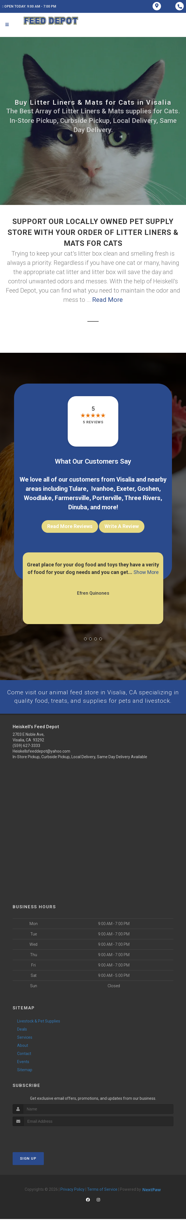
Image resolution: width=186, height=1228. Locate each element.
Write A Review (122, 526)
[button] (85, 639)
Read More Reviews (69, 526)
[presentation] (42, 1146)
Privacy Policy (72, 1198)
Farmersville (72, 497)
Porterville (107, 497)
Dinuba (77, 507)
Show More (146, 572)
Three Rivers (142, 497)
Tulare (78, 488)
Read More (107, 299)
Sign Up (28, 1168)
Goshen (148, 488)
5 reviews (93, 422)
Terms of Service (102, 1198)
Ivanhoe (102, 488)
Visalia (125, 479)
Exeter (125, 488)
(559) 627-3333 (26, 755)
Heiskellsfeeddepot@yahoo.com (41, 760)
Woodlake (38, 497)
